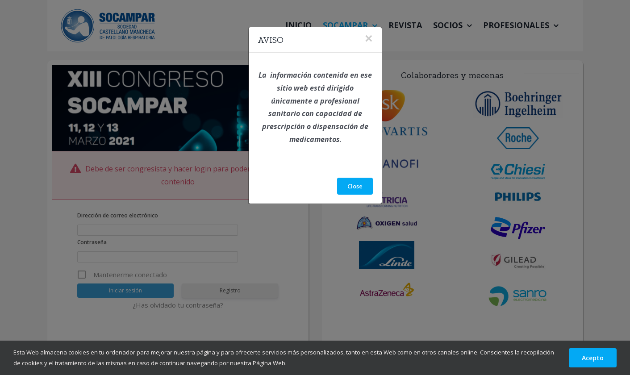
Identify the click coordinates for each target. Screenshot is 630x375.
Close (355, 186)
